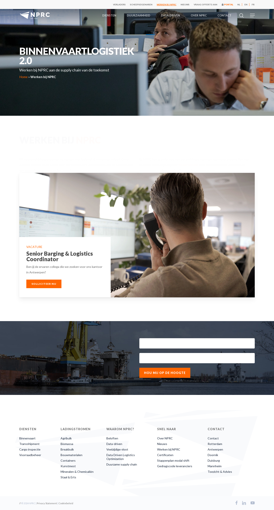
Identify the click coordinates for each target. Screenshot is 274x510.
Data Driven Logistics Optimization (120, 457)
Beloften (112, 438)
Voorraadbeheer (30, 455)
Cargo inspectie (29, 449)
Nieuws (162, 444)
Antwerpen (215, 449)
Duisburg (214, 460)
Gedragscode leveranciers (174, 466)
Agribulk (66, 438)
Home (23, 77)
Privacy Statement (47, 503)
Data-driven (114, 444)
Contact (213, 438)
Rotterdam (215, 444)
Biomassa (67, 444)
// (20, 503)
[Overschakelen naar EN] (245, 4)
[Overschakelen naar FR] (253, 4)
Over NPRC (165, 438)
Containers (68, 460)
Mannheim (215, 466)
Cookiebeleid (65, 503)
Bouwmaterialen (71, 455)
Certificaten (165, 455)
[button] (252, 15)
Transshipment (29, 444)
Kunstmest (68, 466)
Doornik (213, 455)
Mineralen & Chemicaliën (77, 471)
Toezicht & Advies (220, 471)
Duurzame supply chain (121, 464)
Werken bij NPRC (168, 449)
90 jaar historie (188, 162)
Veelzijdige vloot (117, 449)
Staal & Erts (68, 477)
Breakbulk (67, 449)
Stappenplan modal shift (173, 460)
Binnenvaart (27, 438)
